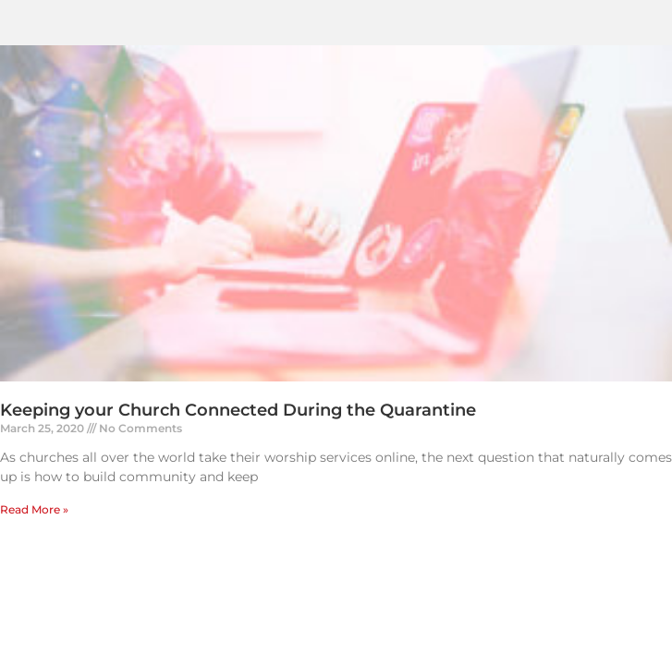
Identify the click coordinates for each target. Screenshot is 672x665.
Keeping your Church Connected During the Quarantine (238, 410)
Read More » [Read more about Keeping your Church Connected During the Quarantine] (34, 509)
